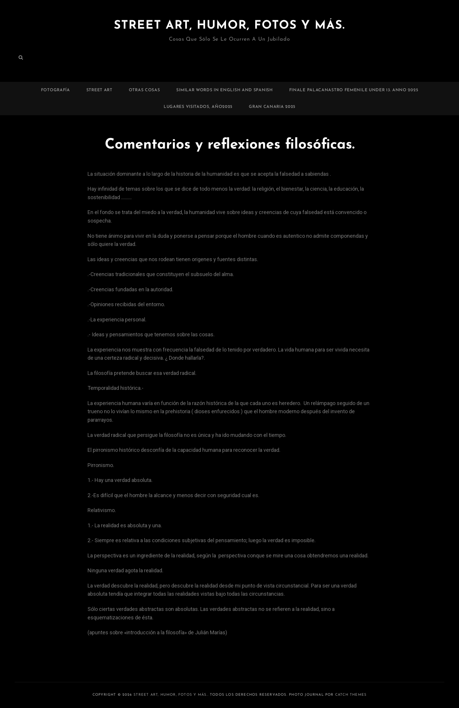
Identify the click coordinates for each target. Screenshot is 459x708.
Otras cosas (144, 90)
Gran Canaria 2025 (272, 107)
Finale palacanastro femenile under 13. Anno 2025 (353, 90)
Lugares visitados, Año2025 (198, 107)
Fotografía (55, 90)
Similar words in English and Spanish (224, 90)
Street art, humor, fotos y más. (229, 26)
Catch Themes (350, 695)
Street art (99, 90)
